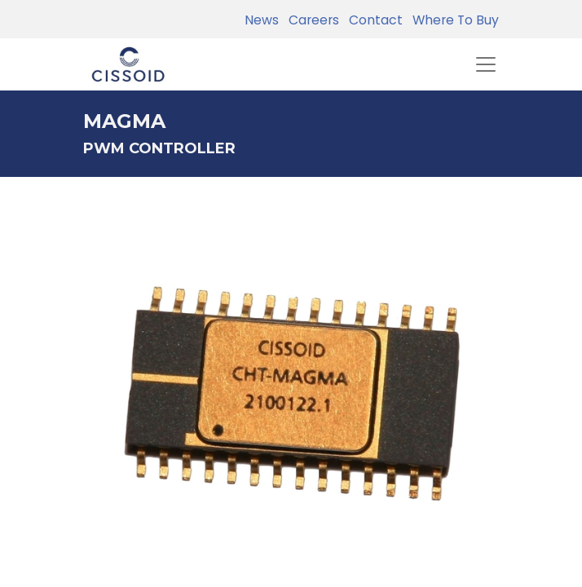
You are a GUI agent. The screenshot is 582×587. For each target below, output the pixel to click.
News (262, 20)
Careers (310, 20)
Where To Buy (452, 20)
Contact (372, 20)
